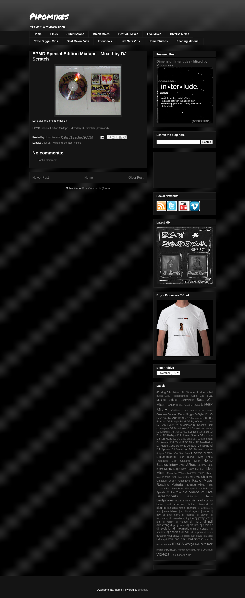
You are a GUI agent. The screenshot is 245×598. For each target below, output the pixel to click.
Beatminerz (187, 400)
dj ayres (194, 511)
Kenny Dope (172, 468)
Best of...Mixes (128, 34)
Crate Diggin (186, 414)
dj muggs (182, 521)
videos (163, 554)
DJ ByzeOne (194, 421)
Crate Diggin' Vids (46, 41)
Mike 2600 (171, 477)
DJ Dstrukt (193, 428)
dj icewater (176, 518)
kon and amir (177, 539)
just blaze (196, 535)
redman (181, 549)
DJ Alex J (183, 418)
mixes (77, 142)
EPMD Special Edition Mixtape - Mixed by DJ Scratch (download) (71, 128)
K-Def (160, 469)
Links (54, 34)
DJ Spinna (163, 449)
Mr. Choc (202, 476)
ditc (181, 508)
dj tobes (208, 532)
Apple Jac (197, 395)
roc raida (191, 549)
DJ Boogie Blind (176, 421)
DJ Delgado (163, 428)
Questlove (184, 480)
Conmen (172, 414)
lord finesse (196, 539)
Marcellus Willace (176, 473)
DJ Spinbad (204, 445)
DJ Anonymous (196, 418)
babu (209, 496)
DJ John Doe (190, 439)
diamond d (205, 504)
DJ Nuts (191, 445)
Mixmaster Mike (187, 477)
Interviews (105, 41)
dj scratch (67, 142)
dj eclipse (188, 514)
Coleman (162, 414)
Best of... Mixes (51, 142)
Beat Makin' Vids (78, 41)
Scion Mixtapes (186, 488)
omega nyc (192, 544)
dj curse (204, 511)
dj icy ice (188, 518)
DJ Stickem (196, 449)
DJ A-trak (162, 418)
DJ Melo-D (177, 442)
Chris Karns (205, 410)
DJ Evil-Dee (191, 432)
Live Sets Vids (130, 41)
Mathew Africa (195, 473)
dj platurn (192, 525)
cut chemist (175, 504)
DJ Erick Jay (177, 432)
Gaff (174, 460)
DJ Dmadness (178, 428)
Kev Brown (187, 469)
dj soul (185, 532)
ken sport (207, 536)
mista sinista (164, 544)
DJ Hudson (206, 435)
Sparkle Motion (166, 492)
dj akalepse (204, 508)
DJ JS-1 (178, 438)
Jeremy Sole (205, 465)
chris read (196, 500)
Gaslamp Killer (190, 460)
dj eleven (202, 514)
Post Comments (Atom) (96, 188)
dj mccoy (168, 522)
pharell (160, 549)
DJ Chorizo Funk (203, 425)
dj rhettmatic (181, 528)
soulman (208, 549)
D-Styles (200, 414)
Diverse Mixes (179, 34)
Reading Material (187, 41)
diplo (175, 508)
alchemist (192, 496)
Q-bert (172, 480)
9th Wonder (188, 392)
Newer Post (41, 177)
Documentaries (166, 456)
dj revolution (164, 528)
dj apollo (183, 511)
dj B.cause (190, 508)
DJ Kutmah (163, 442)
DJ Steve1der (180, 449)
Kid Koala (200, 469)
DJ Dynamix (163, 432)
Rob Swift (171, 488)
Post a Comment (47, 160)
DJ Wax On (171, 453)
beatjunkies (165, 500)
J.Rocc (191, 465)
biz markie (181, 500)
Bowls (196, 405)
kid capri (162, 539)
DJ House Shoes (188, 435)
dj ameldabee (169, 511)
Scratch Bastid (204, 488)
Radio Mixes (202, 480)
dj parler (180, 525)
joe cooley (185, 536)
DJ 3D (209, 414)
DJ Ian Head (165, 438)
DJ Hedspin (169, 435)
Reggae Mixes (195, 484)
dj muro (195, 521)
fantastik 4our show (168, 535)
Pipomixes (48, 16)
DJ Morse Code (166, 445)
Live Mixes (154, 34)
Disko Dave (184, 453)
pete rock (206, 544)
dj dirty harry (171, 514)
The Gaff (181, 492)
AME (167, 396)
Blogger (142, 589)
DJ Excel (204, 432)
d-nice (191, 504)
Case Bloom (190, 410)
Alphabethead (180, 395)
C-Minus (176, 410)
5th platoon (173, 392)
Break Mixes (101, 34)
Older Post (136, 177)
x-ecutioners (178, 555)
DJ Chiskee (185, 425)
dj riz (193, 528)
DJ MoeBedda (204, 442)
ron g (199, 549)
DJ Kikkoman (205, 438)
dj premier (206, 525)
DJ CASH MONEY (167, 425)
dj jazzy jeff (202, 518)
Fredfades (162, 460)
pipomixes (170, 549)
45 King (161, 392)
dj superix (197, 532)
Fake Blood (186, 457)
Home (38, 34)
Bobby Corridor (184, 405)
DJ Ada (172, 418)
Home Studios (158, 41)
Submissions (75, 34)
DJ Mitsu (190, 442)
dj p (172, 525)
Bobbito (171, 405)
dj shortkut (173, 532)
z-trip (188, 555)
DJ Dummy (206, 428)
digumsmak (164, 507)
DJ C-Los (208, 421)
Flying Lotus (205, 457)
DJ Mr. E (181, 446)
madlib (208, 539)
